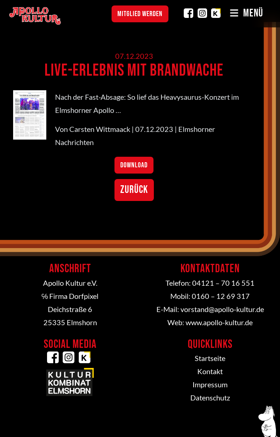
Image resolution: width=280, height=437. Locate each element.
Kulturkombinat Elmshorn (216, 13)
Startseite (210, 358)
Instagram (202, 13)
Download (134, 165)
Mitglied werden (140, 14)
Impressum (210, 384)
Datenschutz (210, 397)
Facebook (188, 13)
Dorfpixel (83, 296)
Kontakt (210, 371)
